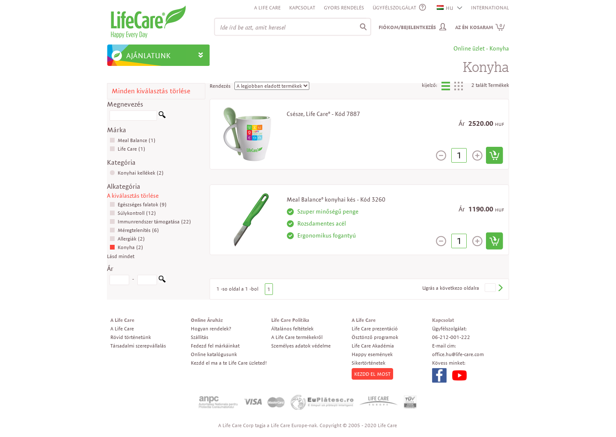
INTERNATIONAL (490, 7)
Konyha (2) (126, 247)
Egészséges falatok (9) (138, 204)
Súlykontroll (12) (133, 213)
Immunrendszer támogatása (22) (150, 221)
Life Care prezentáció (375, 328)
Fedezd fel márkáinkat (215, 345)
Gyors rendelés (344, 7)
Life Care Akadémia (373, 345)
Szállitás (199, 337)
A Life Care (267, 7)
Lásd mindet (120, 256)
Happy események (372, 354)
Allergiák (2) (127, 238)
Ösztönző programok (375, 337)
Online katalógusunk (214, 354)
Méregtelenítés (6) (134, 230)
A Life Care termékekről (297, 337)
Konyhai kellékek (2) (137, 172)
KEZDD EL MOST (372, 374)
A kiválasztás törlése (133, 195)
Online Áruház (207, 320)
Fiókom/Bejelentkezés (407, 27)
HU (445, 8)
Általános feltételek (292, 328)
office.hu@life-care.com (458, 354)
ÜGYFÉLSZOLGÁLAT (394, 7)
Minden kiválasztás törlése (151, 91)
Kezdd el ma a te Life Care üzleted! (229, 363)
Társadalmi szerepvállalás (138, 345)
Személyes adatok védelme (301, 345)
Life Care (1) (127, 149)
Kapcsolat (302, 7)
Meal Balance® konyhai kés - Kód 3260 (336, 199)
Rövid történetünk (130, 337)
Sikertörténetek (368, 363)
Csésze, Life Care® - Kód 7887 (323, 114)
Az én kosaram (480, 27)
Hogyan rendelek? (211, 328)
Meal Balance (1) (133, 140)
